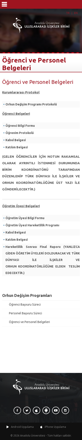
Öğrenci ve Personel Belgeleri (29, 322)
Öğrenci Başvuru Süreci (25, 304)
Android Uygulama (22, 426)
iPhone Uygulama (55, 426)
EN (76, 13)
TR (68, 13)
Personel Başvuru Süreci (25, 313)
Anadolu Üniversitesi (32, 435)
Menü (4, 4)
